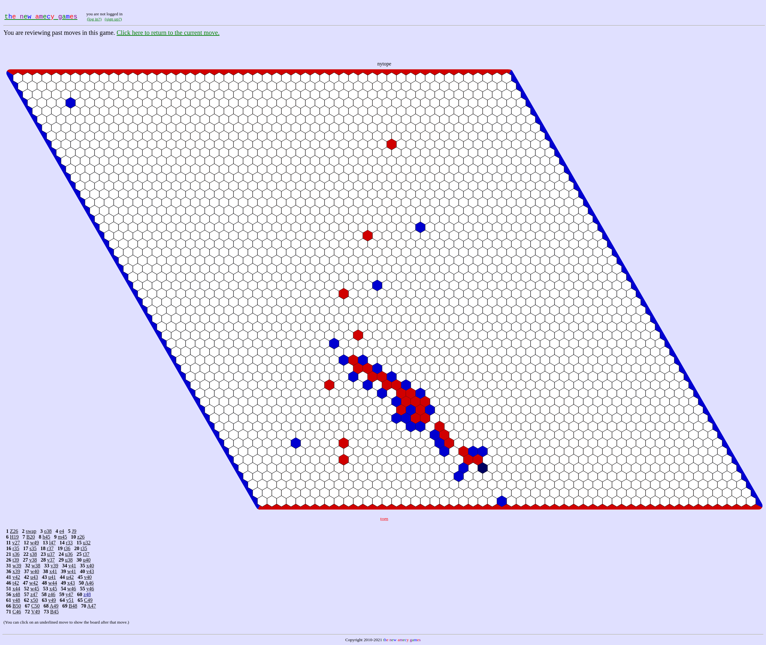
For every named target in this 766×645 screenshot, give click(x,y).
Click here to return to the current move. (168, 32)
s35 (32, 548)
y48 (16, 600)
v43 (90, 571)
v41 (72, 565)
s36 (15, 554)
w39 (16, 565)
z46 (51, 594)
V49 (35, 611)
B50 (16, 606)
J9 (74, 531)
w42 (33, 583)
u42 (70, 577)
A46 (89, 583)
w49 (34, 542)
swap (31, 531)
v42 (16, 577)
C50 (35, 606)
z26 (81, 537)
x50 (34, 600)
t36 (67, 548)
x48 (16, 594)
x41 (53, 571)
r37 (50, 548)
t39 (15, 560)
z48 (87, 594)
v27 (16, 542)
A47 (91, 606)
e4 (61, 531)
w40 (34, 571)
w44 (52, 583)
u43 (34, 577)
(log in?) (94, 19)
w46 (71, 588)
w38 (36, 565)
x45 (53, 588)
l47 (52, 542)
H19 (14, 537)
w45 (34, 588)
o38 (48, 531)
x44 (16, 588)
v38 (33, 560)
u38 (69, 560)
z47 (34, 594)
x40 (90, 565)
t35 (83, 548)
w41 (71, 571)
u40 (86, 560)
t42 (15, 583)
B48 (73, 606)
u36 (69, 554)
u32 (86, 542)
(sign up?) (113, 19)
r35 (15, 548)
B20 (31, 537)
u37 (51, 554)
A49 (54, 606)
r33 (69, 542)
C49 (88, 600)
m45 (62, 537)
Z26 (14, 531)
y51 (70, 600)
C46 (16, 611)
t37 (86, 554)
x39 (16, 571)
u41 (52, 577)
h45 (46, 537)
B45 (54, 611)
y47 (69, 594)
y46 (90, 588)
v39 (54, 565)
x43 (71, 583)
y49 (52, 600)
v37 (51, 560)
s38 (33, 554)
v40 (88, 577)
